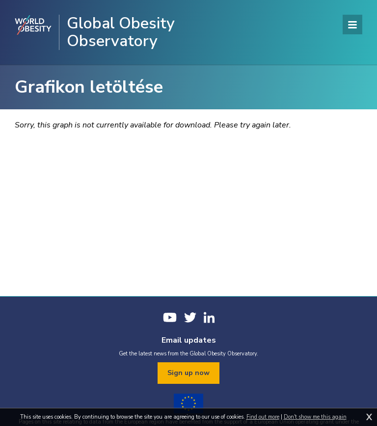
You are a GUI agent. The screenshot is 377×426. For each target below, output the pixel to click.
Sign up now (188, 372)
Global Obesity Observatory (121, 32)
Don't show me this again (315, 417)
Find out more (262, 417)
